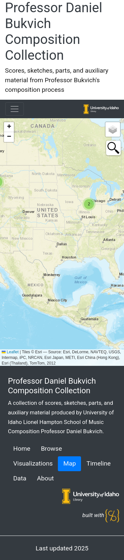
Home (21, 448)
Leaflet (10, 352)
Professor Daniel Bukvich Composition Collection (53, 31)
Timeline (98, 463)
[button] (89, 204)
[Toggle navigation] (14, 109)
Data (19, 478)
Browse (51, 448)
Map (69, 463)
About (45, 478)
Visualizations (33, 463)
